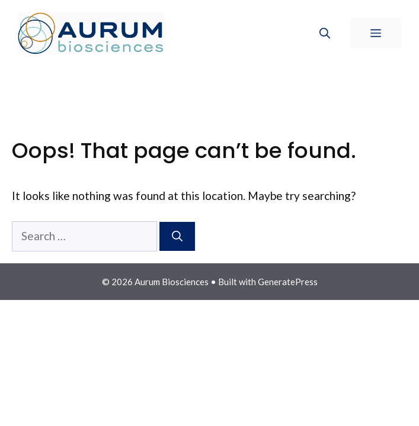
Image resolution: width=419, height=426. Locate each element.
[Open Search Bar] (324, 33)
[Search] (177, 236)
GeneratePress (288, 281)
